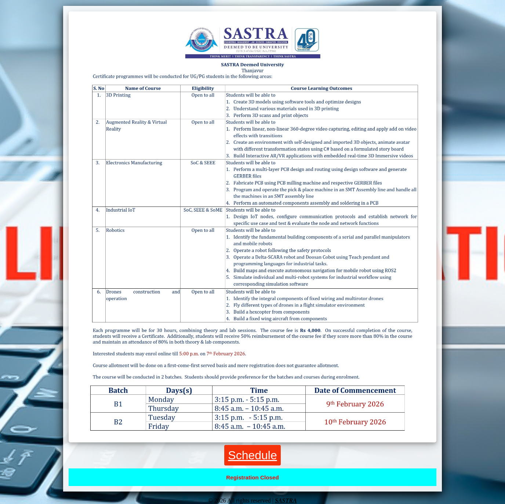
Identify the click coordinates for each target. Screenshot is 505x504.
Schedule (252, 455)
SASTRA (286, 500)
